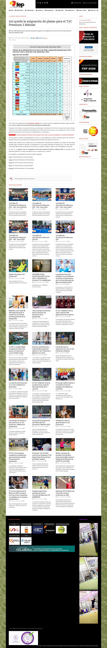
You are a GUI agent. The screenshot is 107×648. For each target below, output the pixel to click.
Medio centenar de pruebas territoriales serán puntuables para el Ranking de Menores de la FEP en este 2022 (65, 457)
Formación (59, 10)
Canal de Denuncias (47, 645)
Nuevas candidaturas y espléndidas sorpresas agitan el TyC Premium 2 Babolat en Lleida (41, 350)
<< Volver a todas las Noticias (17, 16)
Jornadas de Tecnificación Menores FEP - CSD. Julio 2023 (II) (17, 205)
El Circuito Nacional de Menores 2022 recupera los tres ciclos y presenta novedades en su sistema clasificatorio (18, 495)
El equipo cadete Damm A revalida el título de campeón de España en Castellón (65, 386)
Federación (19, 10)
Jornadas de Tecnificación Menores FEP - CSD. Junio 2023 (64, 205)
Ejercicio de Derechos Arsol (86, 645)
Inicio (11, 10)
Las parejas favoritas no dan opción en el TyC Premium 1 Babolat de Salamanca (17, 423)
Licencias (39, 10)
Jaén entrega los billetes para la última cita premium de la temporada (41, 314)
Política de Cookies (68, 645)
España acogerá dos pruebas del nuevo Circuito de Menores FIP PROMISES (41, 494)
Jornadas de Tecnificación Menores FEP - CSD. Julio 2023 (40, 205)
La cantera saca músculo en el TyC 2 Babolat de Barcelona (18, 385)
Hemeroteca (70, 10)
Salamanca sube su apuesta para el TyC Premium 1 (63, 422)
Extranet (40, 645)
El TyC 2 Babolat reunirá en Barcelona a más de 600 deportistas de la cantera (41, 386)
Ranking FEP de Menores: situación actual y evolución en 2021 (65, 493)
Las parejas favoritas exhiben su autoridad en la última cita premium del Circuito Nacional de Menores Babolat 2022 (65, 278)
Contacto (92, 10)
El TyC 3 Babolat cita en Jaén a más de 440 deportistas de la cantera (65, 313)
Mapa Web (96, 645)
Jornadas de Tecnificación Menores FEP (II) (40, 237)
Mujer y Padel (81, 10)
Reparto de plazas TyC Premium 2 (17, 275)
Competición (29, 10)
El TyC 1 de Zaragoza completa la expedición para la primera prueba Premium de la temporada (17, 457)
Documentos (49, 10)
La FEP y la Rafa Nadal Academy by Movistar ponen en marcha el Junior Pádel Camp (17, 350)
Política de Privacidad (58, 645)
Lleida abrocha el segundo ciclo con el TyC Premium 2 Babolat (65, 349)
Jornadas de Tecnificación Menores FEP (64, 237)
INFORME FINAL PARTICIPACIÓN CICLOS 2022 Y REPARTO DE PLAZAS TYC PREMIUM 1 (41, 277)
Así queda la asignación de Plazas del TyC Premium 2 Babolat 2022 (41, 422)
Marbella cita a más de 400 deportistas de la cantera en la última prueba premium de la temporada (17, 315)
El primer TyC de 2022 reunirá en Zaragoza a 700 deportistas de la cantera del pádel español (41, 456)
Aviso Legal (76, 645)
